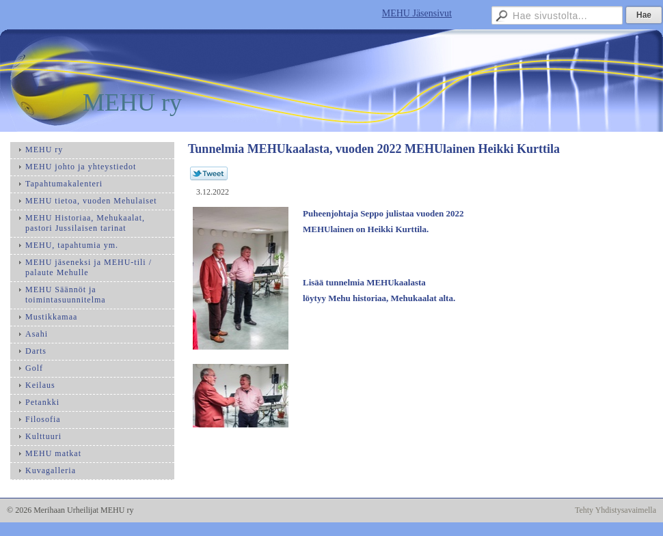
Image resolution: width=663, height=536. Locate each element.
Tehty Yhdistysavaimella (615, 510)
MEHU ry (132, 102)
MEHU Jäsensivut (417, 13)
